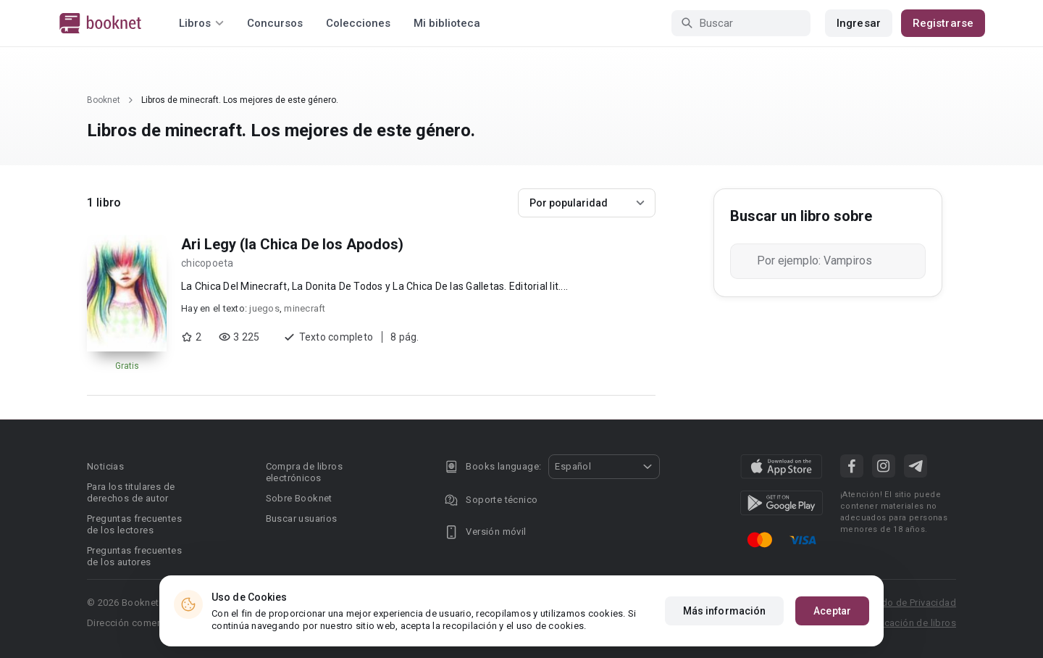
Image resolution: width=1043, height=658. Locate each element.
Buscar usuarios (302, 518)
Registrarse (943, 23)
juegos (264, 308)
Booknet (103, 100)
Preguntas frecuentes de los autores (134, 556)
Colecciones (358, 23)
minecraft (304, 308)
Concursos (275, 23)
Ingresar (859, 23)
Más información (724, 611)
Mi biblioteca (447, 23)
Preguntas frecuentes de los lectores (134, 524)
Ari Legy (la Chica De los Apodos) (292, 244)
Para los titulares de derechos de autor (131, 492)
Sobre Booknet (299, 498)
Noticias (105, 466)
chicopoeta (207, 263)
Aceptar (832, 611)
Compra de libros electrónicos (304, 472)
